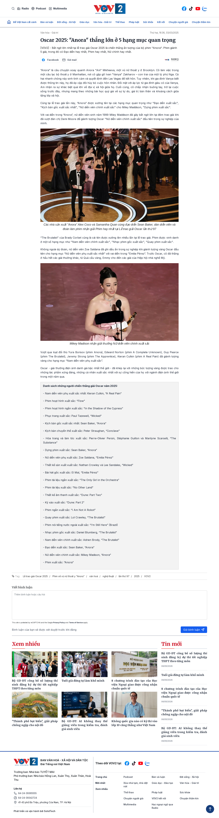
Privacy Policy (59, 623)
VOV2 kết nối (159, 798)
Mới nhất (100, 783)
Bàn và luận (46, 22)
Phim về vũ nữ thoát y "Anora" (68, 576)
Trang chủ (101, 777)
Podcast (38, 8)
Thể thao (120, 22)
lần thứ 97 (124, 576)
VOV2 (147, 576)
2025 (136, 576)
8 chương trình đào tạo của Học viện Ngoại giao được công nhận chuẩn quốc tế (184, 692)
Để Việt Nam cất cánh (24, 22)
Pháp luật (134, 22)
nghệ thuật (108, 576)
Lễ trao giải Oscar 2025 (35, 576)
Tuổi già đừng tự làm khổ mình (182, 675)
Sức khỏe (148, 22)
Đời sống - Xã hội (66, 22)
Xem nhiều (101, 789)
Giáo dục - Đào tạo (162, 783)
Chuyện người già (178, 22)
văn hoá (93, 576)
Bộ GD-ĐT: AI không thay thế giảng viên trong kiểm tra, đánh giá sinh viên (184, 732)
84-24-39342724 (27, 797)
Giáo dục (84, 22)
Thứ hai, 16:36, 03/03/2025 (164, 32)
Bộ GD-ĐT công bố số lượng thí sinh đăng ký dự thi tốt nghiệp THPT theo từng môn (184, 657)
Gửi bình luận (193, 629)
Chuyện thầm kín (201, 22)
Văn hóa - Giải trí (102, 22)
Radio (23, 8)
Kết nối (161, 22)
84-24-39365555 (27, 793)
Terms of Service (76, 623)
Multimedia (58, 8)
